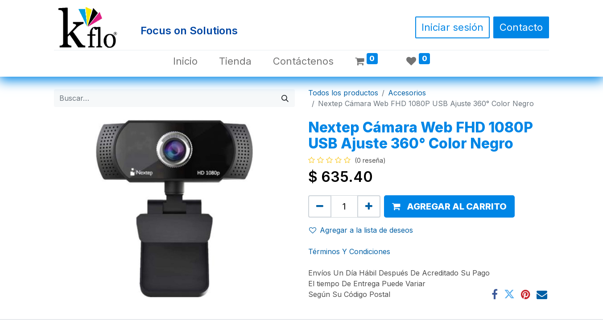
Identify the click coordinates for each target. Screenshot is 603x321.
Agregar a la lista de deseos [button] (361, 230)
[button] (449, 206)
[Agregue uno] (368, 206)
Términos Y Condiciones (349, 251)
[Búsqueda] (285, 98)
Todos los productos (343, 92)
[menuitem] (185, 61)
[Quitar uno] (319, 206)
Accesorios (407, 92)
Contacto (521, 27)
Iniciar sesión (452, 27)
